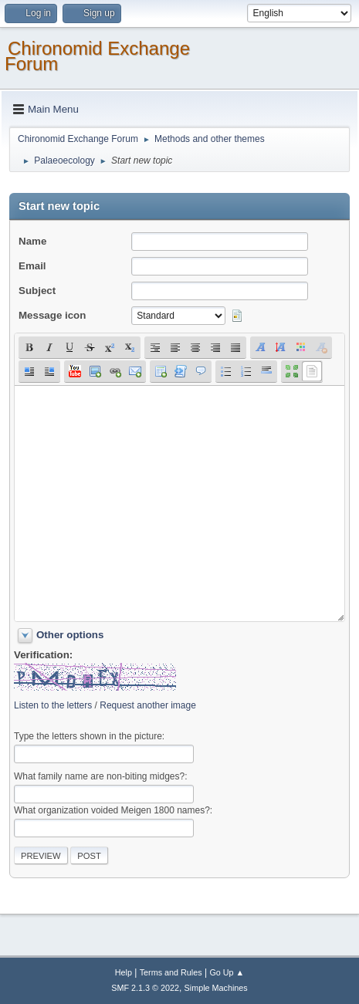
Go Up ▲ (226, 972)
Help (123, 972)
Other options (69, 635)
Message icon (52, 315)
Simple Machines (216, 987)
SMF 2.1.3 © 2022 (145, 987)
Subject (37, 290)
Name (32, 241)
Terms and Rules (171, 972)
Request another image (148, 705)
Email (32, 266)
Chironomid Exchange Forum (97, 56)
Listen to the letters (53, 705)
